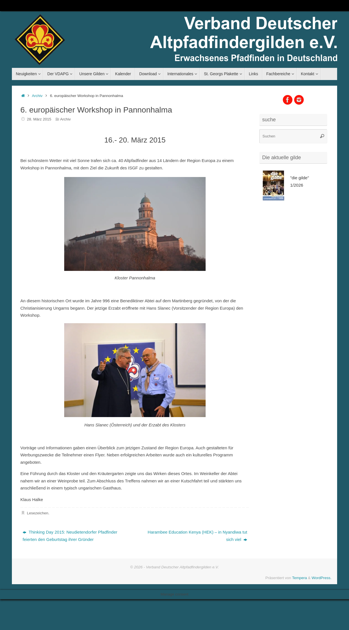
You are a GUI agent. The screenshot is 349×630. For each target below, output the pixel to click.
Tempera (299, 578)
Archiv (37, 96)
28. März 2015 (39, 119)
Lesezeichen (37, 513)
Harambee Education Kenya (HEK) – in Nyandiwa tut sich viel (197, 536)
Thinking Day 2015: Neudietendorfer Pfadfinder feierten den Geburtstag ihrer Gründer (70, 536)
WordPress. (321, 578)
